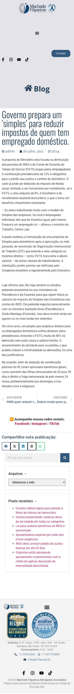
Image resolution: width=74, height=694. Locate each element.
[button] (37, 33)
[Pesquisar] (64, 457)
